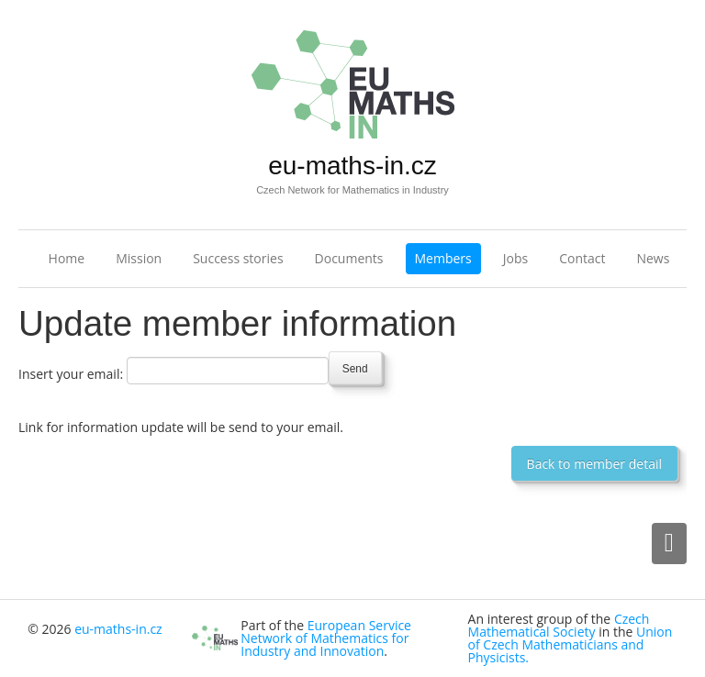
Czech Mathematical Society (559, 625)
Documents (349, 258)
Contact (582, 258)
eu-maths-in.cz (352, 165)
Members (443, 258)
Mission (139, 258)
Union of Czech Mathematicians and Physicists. (570, 644)
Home (67, 258)
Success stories (238, 258)
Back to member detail (594, 463)
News (652, 258)
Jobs (515, 258)
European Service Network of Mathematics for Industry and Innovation (326, 638)
